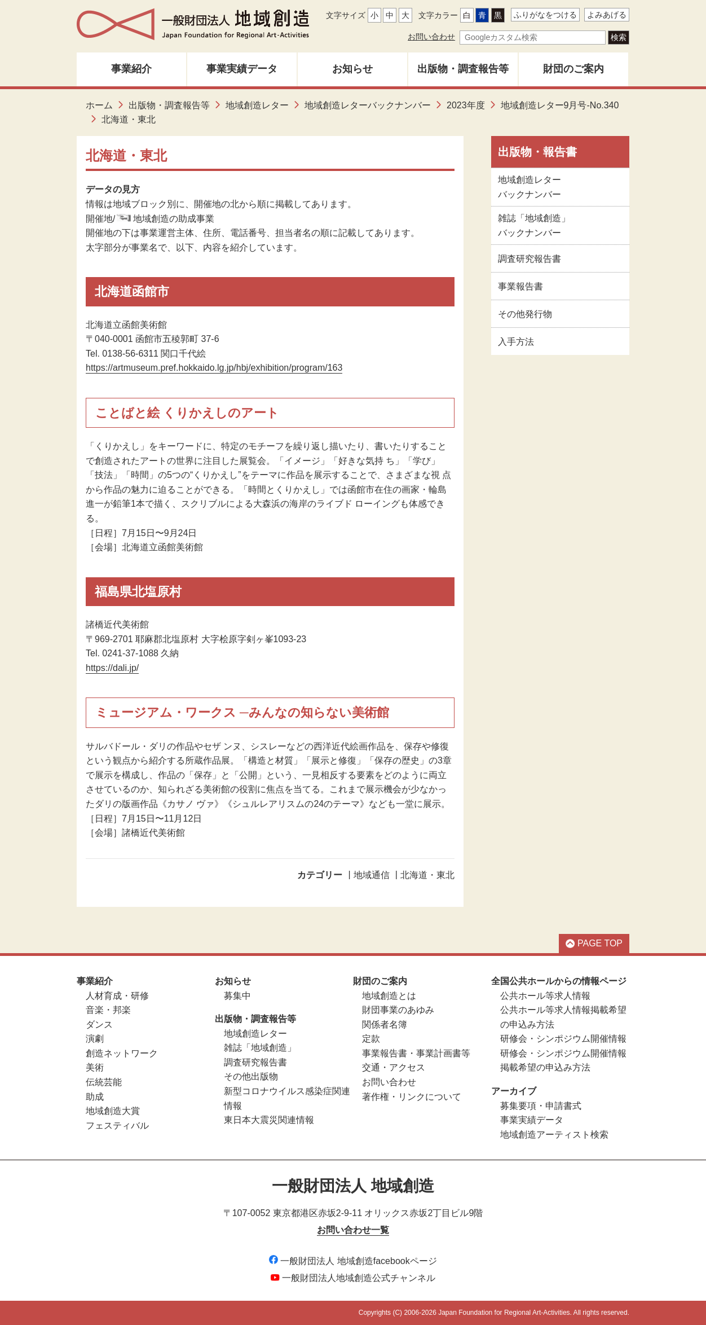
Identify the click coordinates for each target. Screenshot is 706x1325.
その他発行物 (525, 314)
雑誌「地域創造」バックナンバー (534, 225)
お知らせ (352, 68)
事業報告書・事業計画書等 (416, 1053)
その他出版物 (251, 1076)
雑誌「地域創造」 (260, 1047)
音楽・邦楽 (108, 1010)
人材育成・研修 (117, 996)
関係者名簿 (384, 1024)
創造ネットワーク (122, 1053)
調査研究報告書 (529, 259)
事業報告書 (520, 286)
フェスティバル (117, 1125)
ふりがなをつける (545, 14)
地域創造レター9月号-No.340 (560, 105)
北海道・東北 (427, 875)
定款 (371, 1038)
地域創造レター (257, 105)
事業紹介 (131, 68)
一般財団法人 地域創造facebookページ (352, 1261)
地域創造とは (389, 996)
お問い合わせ (431, 36)
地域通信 (372, 875)
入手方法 (516, 341)
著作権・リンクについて (411, 1097)
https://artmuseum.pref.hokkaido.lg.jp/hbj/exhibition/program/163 (214, 367)
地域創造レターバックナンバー (368, 105)
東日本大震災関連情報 (269, 1120)
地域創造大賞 (113, 1111)
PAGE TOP (594, 943)
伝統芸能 (104, 1082)
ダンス (99, 1024)
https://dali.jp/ (112, 668)
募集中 (237, 996)
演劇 (95, 1038)
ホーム (99, 105)
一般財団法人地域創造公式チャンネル (353, 1278)
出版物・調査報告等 (463, 68)
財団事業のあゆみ (398, 1010)
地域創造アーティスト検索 (554, 1134)
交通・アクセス (393, 1067)
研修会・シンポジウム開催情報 (563, 1038)
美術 (95, 1067)
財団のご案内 (573, 68)
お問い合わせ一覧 (353, 1230)
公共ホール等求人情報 (545, 996)
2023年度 (466, 105)
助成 (95, 1097)
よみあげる (606, 14)
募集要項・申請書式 (540, 1106)
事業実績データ (241, 68)
